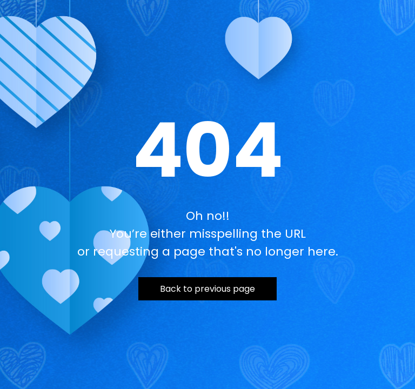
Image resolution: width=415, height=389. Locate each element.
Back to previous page (207, 289)
